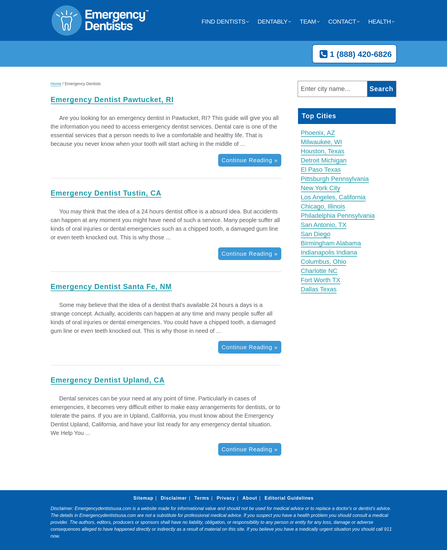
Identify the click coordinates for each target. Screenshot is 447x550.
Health (379, 21)
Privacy (226, 498)
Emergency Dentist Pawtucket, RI (112, 100)
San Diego (316, 234)
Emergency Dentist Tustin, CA (106, 193)
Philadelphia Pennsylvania (338, 215)
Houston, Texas (322, 151)
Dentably (273, 21)
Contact (342, 21)
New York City (320, 188)
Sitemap (143, 498)
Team (308, 21)
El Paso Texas (321, 169)
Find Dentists (223, 21)
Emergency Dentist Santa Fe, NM (111, 286)
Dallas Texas (319, 289)
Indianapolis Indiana (329, 252)
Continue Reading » (250, 160)
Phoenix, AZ (318, 132)
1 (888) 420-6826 (354, 54)
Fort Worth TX (320, 280)
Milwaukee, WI (321, 142)
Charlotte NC (319, 270)
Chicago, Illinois (323, 206)
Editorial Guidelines (289, 498)
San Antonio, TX (324, 224)
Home (56, 83)
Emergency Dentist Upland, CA (108, 380)
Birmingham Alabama (331, 243)
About (249, 498)
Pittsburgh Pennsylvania (335, 178)
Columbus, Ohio (323, 261)
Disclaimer (174, 498)
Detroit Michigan (324, 160)
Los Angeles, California (333, 197)
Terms (201, 498)
